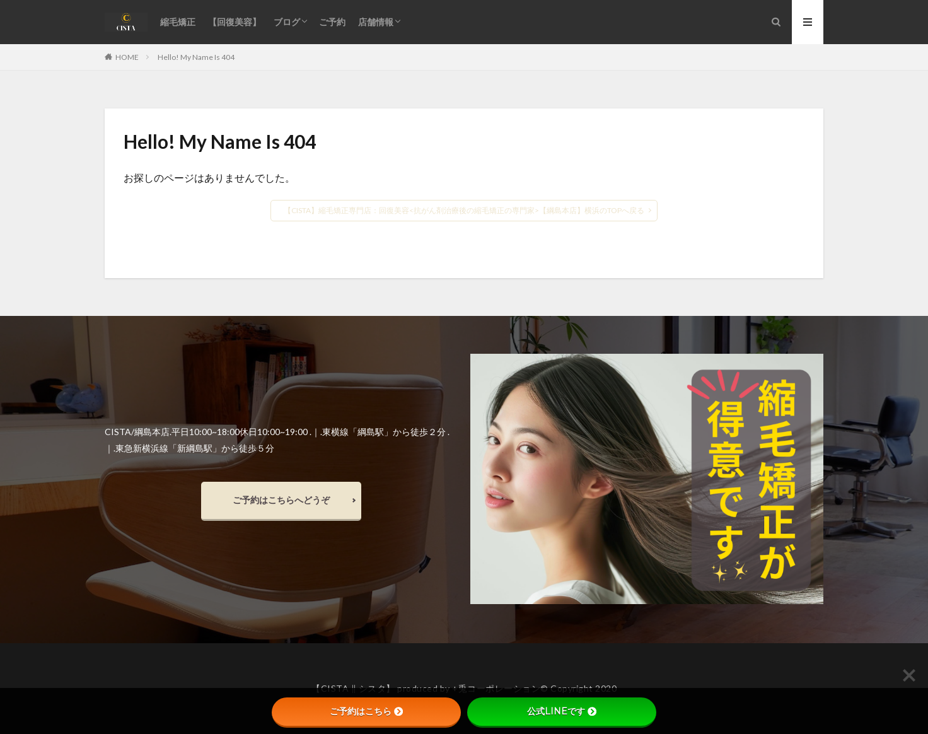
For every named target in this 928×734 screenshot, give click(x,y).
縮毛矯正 (177, 21)
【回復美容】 (234, 21)
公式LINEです (561, 711)
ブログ (287, 21)
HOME (127, 57)
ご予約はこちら (366, 711)
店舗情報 (375, 21)
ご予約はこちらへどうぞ (281, 499)
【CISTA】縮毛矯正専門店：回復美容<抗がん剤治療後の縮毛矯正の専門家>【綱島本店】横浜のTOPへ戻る (464, 210)
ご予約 (332, 21)
